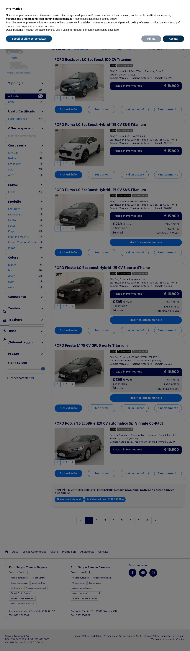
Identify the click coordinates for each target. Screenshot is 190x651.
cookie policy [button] (109, 18)
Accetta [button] (173, 38)
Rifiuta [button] (151, 38)
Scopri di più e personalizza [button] (29, 38)
